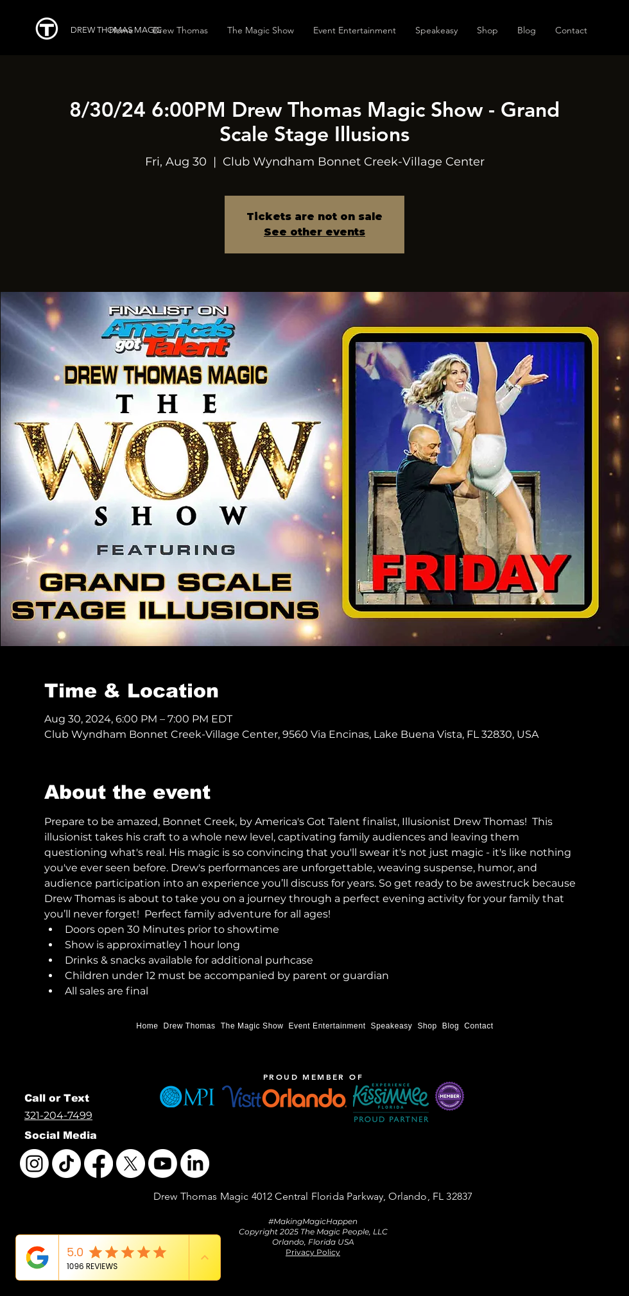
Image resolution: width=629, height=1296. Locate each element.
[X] (130, 1163)
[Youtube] (162, 1163)
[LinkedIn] (194, 1163)
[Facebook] (98, 1163)
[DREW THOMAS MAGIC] (121, 30)
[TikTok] (66, 1163)
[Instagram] (34, 1163)
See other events (314, 232)
